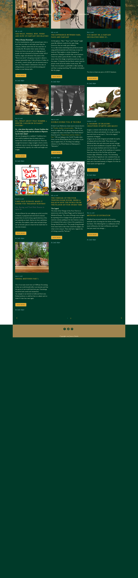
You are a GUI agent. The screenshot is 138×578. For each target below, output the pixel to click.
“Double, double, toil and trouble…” (64, 128)
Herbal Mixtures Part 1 (27, 279)
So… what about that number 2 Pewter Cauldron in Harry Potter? (31, 123)
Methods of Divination (98, 216)
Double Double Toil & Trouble (66, 122)
